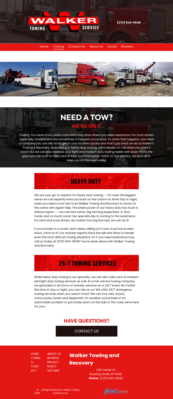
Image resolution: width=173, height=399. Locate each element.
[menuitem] (44, 46)
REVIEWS (53, 358)
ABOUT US (54, 354)
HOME (35, 354)
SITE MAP (53, 371)
